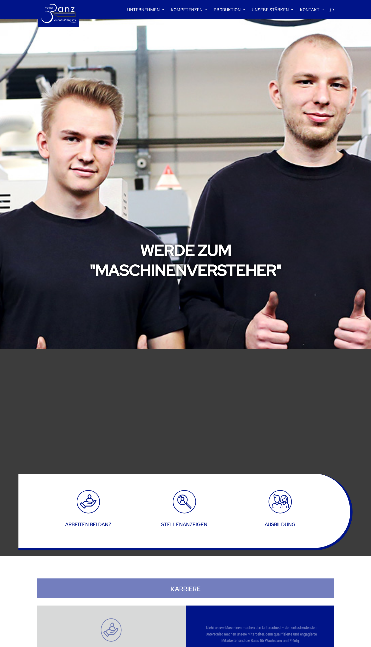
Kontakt (310, 10)
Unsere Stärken (270, 10)
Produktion (227, 10)
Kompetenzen (187, 10)
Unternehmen (143, 10)
